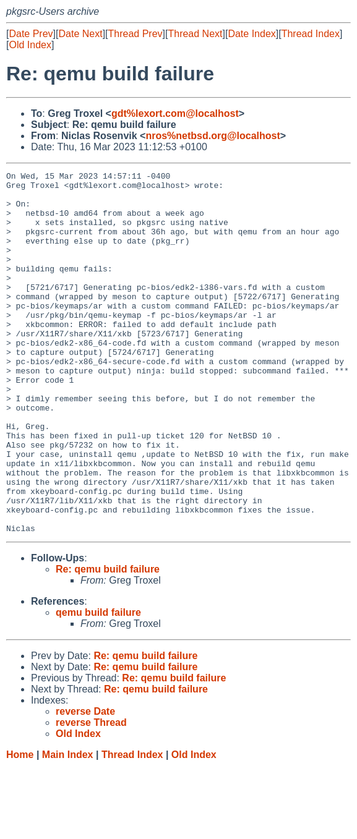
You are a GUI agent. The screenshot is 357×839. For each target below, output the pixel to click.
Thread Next (195, 33)
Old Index (30, 45)
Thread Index (311, 33)
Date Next (80, 33)
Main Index (67, 827)
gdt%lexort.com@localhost (175, 113)
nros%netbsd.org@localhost (212, 135)
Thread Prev (135, 33)
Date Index (251, 33)
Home (19, 827)
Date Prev (31, 33)
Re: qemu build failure (108, 641)
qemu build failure (98, 684)
